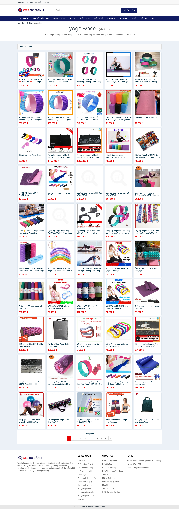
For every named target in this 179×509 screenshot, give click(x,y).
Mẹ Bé (133, 18)
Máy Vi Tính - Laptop (110, 478)
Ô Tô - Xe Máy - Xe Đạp (111, 492)
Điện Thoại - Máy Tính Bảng (112, 471)
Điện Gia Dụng (59, 18)
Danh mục (30, 2)
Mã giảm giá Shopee (86, 496)
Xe (153, 18)
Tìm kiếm (129, 10)
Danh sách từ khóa (85, 485)
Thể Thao (144, 18)
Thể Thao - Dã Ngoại (110, 489)
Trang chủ (20, 2)
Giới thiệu (38, 2)
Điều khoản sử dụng (85, 468)
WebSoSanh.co (87, 507)
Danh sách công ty (85, 482)
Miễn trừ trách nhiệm (86, 471)
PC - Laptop (112, 18)
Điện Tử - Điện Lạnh (41, 18)
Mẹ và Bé (105, 485)
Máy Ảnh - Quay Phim (110, 482)
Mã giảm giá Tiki (84, 489)
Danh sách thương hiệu (87, 478)
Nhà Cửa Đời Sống (109, 468)
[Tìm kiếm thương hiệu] (87, 10)
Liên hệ (46, 2)
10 (106, 438)
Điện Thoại (85, 18)
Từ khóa (29, 23)
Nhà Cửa (73, 18)
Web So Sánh (100, 507)
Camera (123, 18)
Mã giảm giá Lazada (86, 492)
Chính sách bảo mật (85, 464)
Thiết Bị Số (98, 18)
